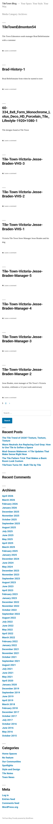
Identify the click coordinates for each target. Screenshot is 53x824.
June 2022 (7, 625)
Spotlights (7, 765)
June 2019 (7, 696)
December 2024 (10, 558)
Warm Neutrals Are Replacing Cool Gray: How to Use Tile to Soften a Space (26, 446)
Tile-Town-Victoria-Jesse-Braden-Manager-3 (22, 339)
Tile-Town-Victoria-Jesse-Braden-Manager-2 (22, 372)
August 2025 (9, 527)
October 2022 (9, 610)
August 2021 (9, 665)
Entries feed (8, 799)
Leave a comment (10, 51)
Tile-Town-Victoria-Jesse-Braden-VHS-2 (22, 194)
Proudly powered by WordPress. (22, 818)
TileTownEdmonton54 (19, 27)
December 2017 (10, 712)
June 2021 (7, 672)
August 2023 (9, 582)
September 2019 (11, 692)
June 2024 (7, 562)
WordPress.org (10, 807)
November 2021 (10, 653)
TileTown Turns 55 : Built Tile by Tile (21, 465)
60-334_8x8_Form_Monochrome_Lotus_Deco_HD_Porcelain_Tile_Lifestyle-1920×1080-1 (26, 114)
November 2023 (10, 574)
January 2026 (9, 507)
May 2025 (7, 539)
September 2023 (11, 578)
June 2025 (7, 535)
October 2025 (9, 519)
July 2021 (7, 668)
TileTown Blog (9, 3)
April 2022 (7, 633)
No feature (7, 757)
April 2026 (7, 496)
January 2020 (9, 684)
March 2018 (8, 704)
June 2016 (7, 727)
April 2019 (7, 700)
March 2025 (8, 547)
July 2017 (7, 720)
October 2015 (9, 735)
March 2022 (8, 637)
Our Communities (11, 761)
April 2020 (7, 680)
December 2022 (10, 602)
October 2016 (9, 723)
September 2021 (11, 661)
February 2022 (10, 641)
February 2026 (10, 503)
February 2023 (10, 594)
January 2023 (9, 598)
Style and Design (11, 769)
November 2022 (10, 606)
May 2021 (7, 676)
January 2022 (9, 645)
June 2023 (7, 586)
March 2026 (8, 499)
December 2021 (10, 649)
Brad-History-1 (13, 69)
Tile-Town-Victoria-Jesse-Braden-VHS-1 (22, 227)
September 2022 (11, 613)
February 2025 (10, 551)
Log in (5, 795)
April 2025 (7, 543)
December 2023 (10, 570)
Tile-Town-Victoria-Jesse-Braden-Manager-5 (22, 273)
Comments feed (10, 803)
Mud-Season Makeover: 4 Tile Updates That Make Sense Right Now (25, 453)
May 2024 (7, 566)
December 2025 (10, 511)
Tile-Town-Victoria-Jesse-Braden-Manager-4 (22, 306)
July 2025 (7, 531)
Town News (8, 777)
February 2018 (10, 708)
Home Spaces (9, 753)
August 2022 (9, 617)
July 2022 (7, 621)
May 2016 (7, 731)
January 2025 (9, 554)
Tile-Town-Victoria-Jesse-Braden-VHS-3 (22, 161)
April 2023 (7, 590)
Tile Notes (7, 773)
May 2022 (7, 629)
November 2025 (10, 515)
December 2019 (10, 688)
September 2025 (11, 523)
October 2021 (9, 657)
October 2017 (9, 716)
